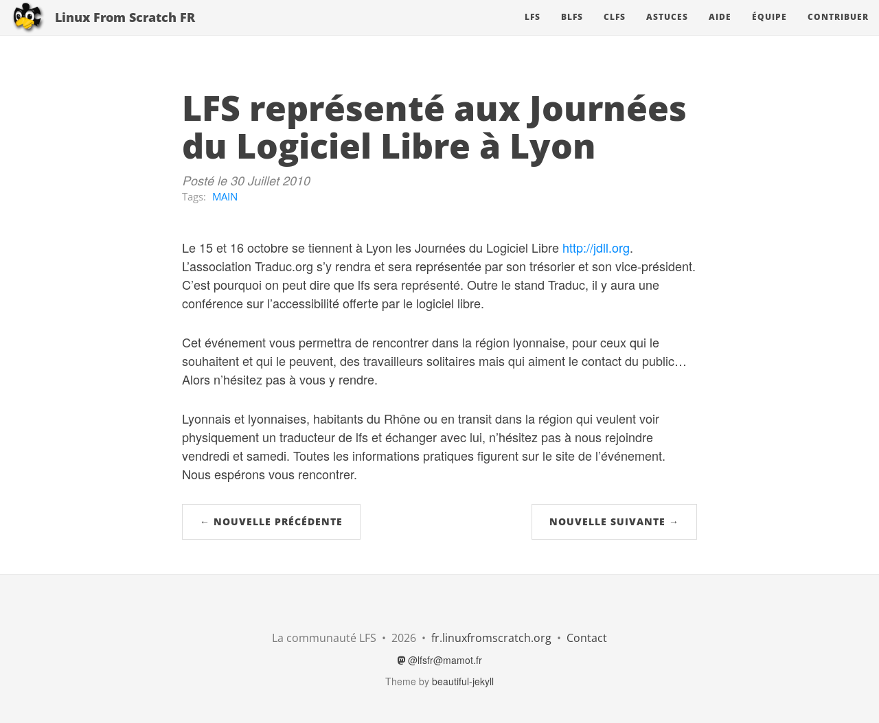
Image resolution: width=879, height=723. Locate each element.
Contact (587, 637)
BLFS (572, 30)
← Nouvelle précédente (271, 521)
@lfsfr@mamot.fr (440, 660)
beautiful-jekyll (463, 681)
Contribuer (838, 30)
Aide (720, 30)
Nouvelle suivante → (614, 521)
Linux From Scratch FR (125, 31)
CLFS (615, 30)
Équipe (769, 30)
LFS (532, 30)
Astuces (667, 30)
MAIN (225, 196)
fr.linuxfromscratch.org (491, 637)
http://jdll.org (596, 247)
